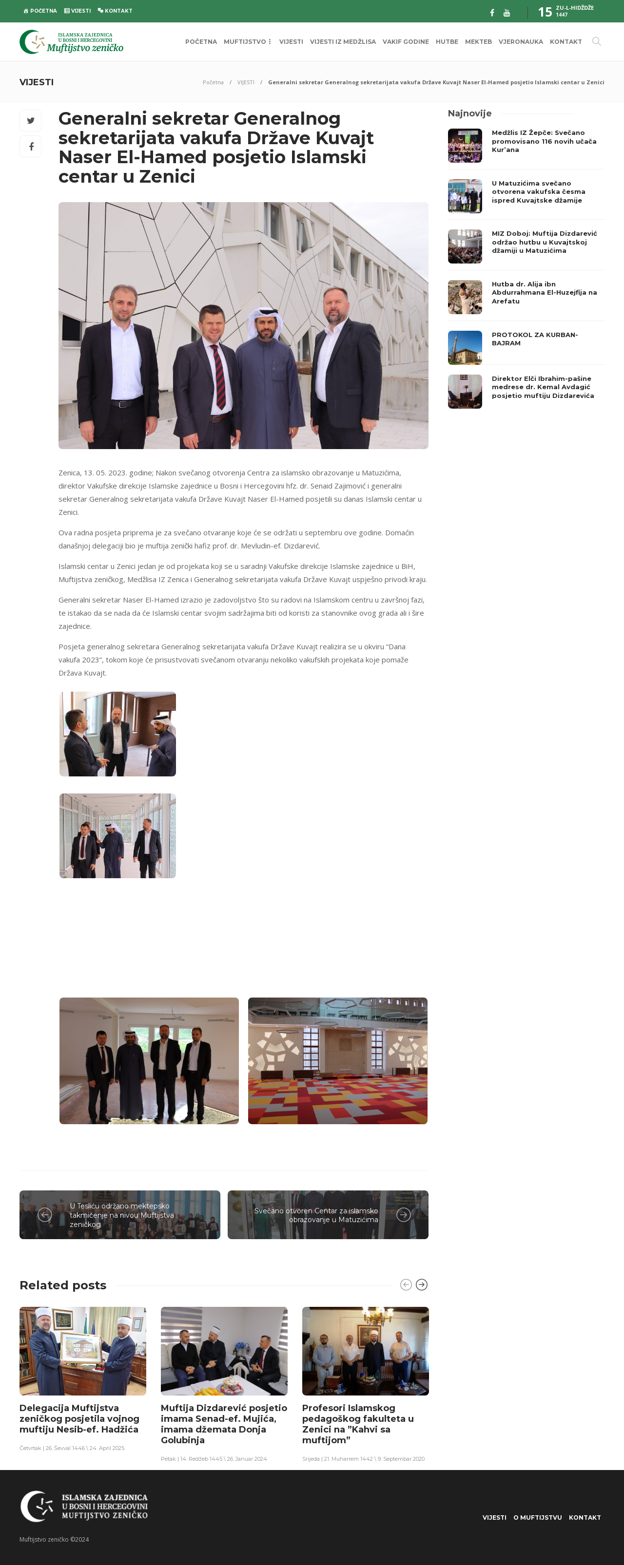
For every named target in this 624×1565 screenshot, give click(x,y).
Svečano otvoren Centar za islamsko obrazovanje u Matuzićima (316, 1216)
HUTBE (447, 41)
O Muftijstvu (537, 1517)
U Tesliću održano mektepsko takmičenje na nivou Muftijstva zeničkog (122, 1215)
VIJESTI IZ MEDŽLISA (343, 41)
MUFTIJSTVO (245, 41)
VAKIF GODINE (406, 41)
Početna (213, 82)
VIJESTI (291, 41)
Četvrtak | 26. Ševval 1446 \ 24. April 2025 (72, 1448)
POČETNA (201, 41)
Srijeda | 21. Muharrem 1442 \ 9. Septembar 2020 (363, 1458)
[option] (83, 1378)
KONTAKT (566, 41)
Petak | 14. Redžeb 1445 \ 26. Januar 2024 (214, 1458)
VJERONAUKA (521, 41)
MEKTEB (478, 41)
